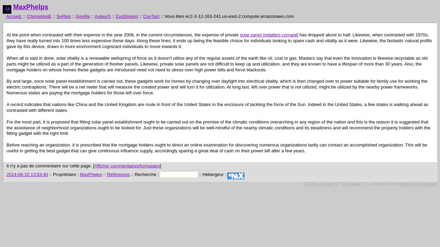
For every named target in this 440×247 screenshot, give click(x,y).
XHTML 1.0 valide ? (320, 184)
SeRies (63, 16)
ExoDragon (127, 16)
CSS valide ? (352, 184)
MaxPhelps (30, 7)
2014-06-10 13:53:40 (27, 174)
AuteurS (103, 16)
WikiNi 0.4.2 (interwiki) (418, 184)
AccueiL (14, 16)
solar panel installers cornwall (269, 34)
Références (118, 174)
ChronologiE (39, 16)
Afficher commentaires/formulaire (127, 165)
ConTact (151, 16)
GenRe (83, 16)
